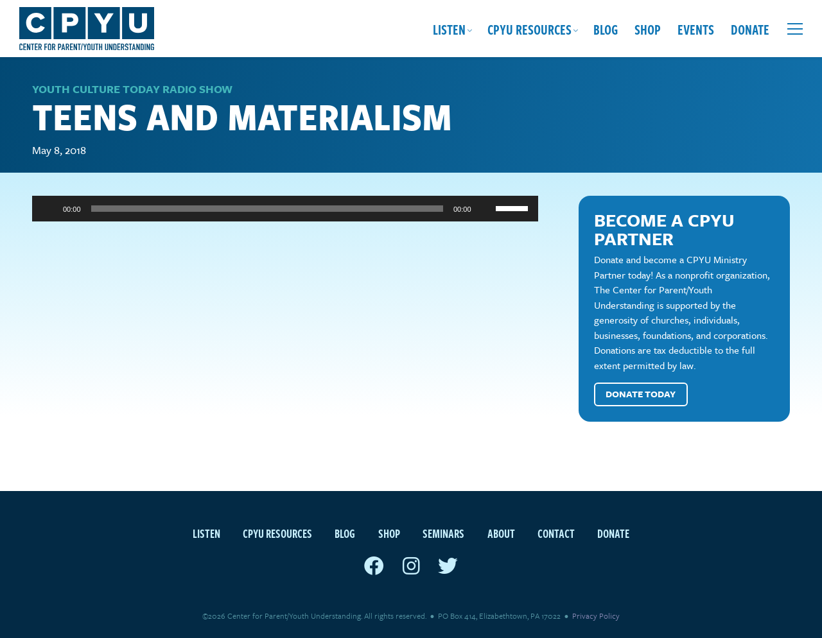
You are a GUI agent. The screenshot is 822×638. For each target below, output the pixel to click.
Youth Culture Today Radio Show (132, 89)
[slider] (267, 208)
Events (696, 29)
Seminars (443, 533)
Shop (647, 29)
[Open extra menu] (795, 29)
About (501, 533)
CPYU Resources (529, 29)
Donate (750, 29)
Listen (449, 29)
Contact (556, 533)
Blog (605, 29)
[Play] (48, 208)
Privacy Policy (596, 615)
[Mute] (485, 208)
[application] (285, 208)
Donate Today (641, 394)
